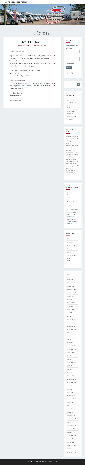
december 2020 (71, 379)
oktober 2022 (71, 346)
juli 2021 (69, 366)
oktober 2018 (71, 415)
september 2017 (71, 435)
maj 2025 (69, 299)
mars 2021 (70, 372)
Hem (44, 2)
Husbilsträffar (71, 245)
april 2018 (70, 422)
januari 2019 (70, 412)
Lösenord (69, 56)
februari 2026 (71, 283)
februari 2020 (71, 395)
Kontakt (59, 2)
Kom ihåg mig (70, 63)
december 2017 (71, 425)
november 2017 (71, 429)
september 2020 (71, 382)
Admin (32, 45)
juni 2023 (69, 332)
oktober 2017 (71, 432)
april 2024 (70, 316)
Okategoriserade (72, 255)
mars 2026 (70, 279)
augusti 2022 (70, 352)
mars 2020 (70, 392)
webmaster (70, 264)
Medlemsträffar (74, 2)
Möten (69, 252)
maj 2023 (69, 336)
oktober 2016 (71, 449)
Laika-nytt (70, 249)
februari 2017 (71, 442)
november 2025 (71, 289)
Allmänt (69, 239)
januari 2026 (70, 286)
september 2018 (71, 419)
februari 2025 (71, 303)
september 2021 (71, 362)
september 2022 (71, 349)
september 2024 (71, 306)
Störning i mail (71, 116)
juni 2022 (69, 356)
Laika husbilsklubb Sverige (16, 2)
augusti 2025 (70, 296)
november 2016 (71, 445)
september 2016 (71, 452)
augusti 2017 (70, 439)
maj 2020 (69, 389)
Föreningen (51, 2)
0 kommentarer (41, 45)
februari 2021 (71, 376)
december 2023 (71, 323)
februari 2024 (71, 319)
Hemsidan (70, 242)
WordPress (43, 461)
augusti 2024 (70, 309)
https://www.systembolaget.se (27, 86)
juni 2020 (69, 386)
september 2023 (71, 329)
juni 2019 (69, 405)
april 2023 (70, 339)
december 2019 (71, 399)
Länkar (65, 2)
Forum (76, 209)
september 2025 (71, 293)
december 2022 (71, 342)
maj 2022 (69, 359)
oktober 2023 (71, 326)
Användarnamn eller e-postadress (72, 47)
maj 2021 (69, 369)
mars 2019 (70, 409)
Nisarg (55, 461)
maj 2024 (69, 313)
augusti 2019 (70, 402)
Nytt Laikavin (32, 41)
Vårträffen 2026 (71, 119)
